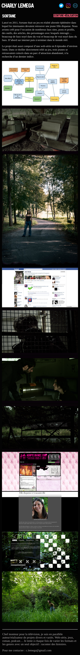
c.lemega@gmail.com (39, 650)
